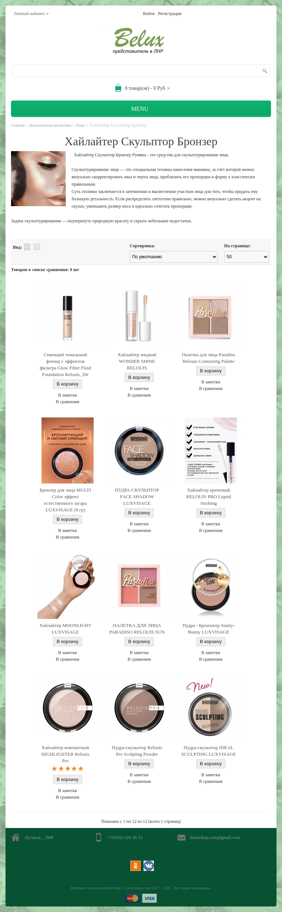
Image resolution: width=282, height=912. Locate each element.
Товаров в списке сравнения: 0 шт (45, 269)
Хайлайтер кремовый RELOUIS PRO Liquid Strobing (208, 496)
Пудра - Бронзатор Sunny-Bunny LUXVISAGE (208, 629)
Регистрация (169, 13)
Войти (149, 13)
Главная (18, 125)
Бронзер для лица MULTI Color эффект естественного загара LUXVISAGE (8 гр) (65, 499)
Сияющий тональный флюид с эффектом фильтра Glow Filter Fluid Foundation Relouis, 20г (65, 364)
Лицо (80, 125)
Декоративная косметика (50, 125)
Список (27, 247)
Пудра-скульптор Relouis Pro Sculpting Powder (137, 751)
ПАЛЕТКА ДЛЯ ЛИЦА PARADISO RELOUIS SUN (136, 629)
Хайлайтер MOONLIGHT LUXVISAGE (65, 629)
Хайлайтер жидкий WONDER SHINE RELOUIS (137, 361)
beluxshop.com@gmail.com (215, 837)
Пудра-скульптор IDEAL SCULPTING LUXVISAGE (208, 751)
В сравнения (67, 401)
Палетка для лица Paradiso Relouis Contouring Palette (208, 358)
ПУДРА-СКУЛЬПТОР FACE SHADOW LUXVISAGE (137, 496)
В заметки (67, 395)
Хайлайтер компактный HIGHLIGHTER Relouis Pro (65, 754)
